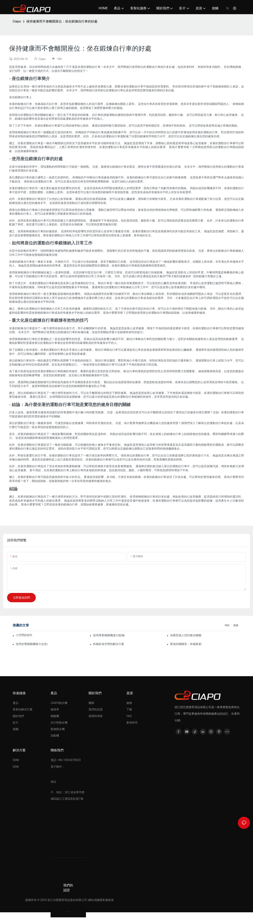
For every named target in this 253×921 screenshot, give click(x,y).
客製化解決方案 (23, 709)
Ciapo (17, 21)
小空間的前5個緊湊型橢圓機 (24, 635)
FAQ (227, 625)
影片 (15, 722)
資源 (235, 625)
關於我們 (18, 716)
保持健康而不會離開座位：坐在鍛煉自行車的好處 (61, 21)
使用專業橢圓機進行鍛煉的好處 (109, 635)
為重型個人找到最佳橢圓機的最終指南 (186, 635)
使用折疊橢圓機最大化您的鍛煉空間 (31, 644)
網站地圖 (94, 900)
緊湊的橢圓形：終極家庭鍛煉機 (186, 644)
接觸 (15, 729)
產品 (15, 703)
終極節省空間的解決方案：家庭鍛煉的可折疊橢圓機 (109, 644)
